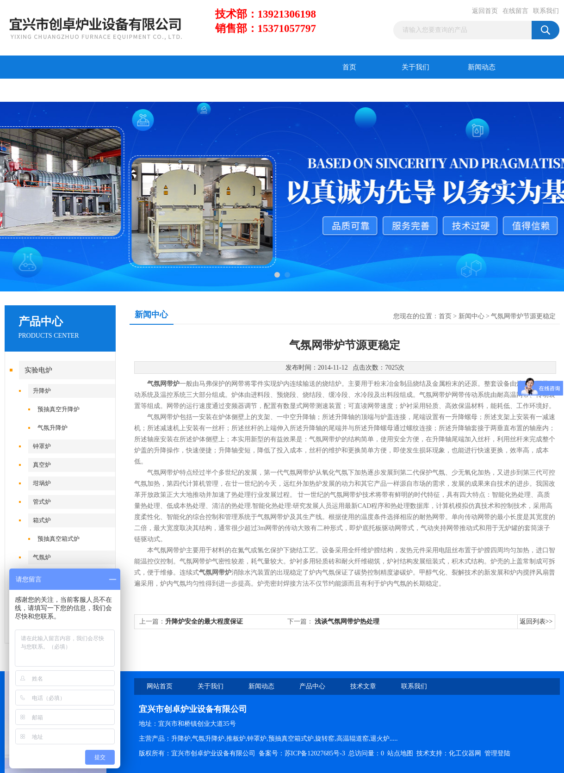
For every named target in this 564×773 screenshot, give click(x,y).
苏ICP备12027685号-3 (315, 753)
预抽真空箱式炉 (58, 538)
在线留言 (515, 10)
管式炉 (42, 501)
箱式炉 (42, 520)
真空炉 (42, 464)
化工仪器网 (465, 753)
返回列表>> (536, 621)
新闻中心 (471, 316)
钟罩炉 (42, 446)
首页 (349, 67)
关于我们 (415, 67)
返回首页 (485, 10)
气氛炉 (42, 557)
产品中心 (37, 90)
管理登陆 (497, 753)
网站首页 (160, 686)
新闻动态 (482, 67)
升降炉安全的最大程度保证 (204, 621)
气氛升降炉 (52, 427)
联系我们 (546, 10)
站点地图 (400, 753)
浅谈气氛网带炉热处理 (347, 621)
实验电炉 (38, 370)
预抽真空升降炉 (58, 409)
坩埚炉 (42, 483)
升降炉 (42, 390)
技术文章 (104, 90)
